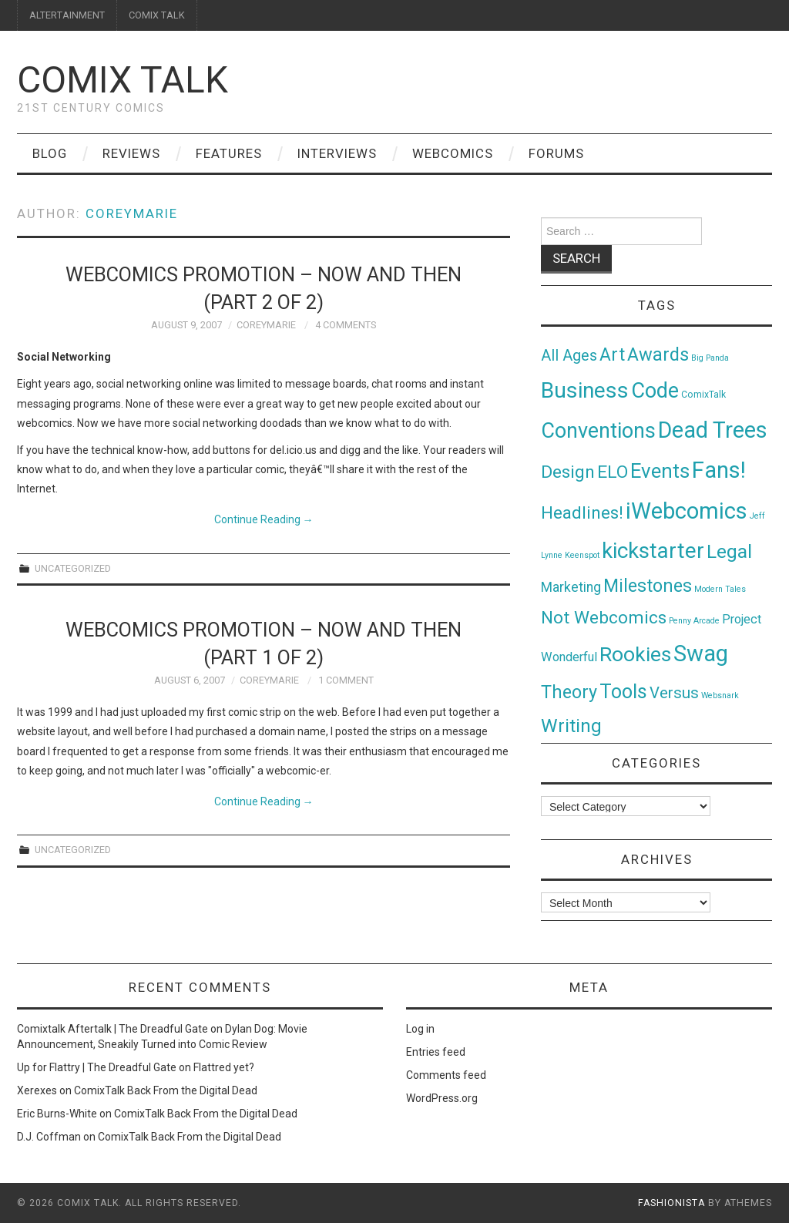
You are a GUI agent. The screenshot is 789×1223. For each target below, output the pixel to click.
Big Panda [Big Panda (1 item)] (710, 358)
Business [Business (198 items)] (585, 390)
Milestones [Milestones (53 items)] (647, 585)
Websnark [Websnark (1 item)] (720, 695)
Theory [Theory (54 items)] (569, 692)
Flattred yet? (223, 1067)
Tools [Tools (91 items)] (623, 691)
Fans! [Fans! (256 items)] (719, 470)
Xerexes (37, 1090)
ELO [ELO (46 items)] (612, 472)
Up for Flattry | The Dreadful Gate (96, 1067)
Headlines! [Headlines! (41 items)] (582, 512)
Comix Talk (122, 80)
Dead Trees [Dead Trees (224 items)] (712, 430)
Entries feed (435, 1052)
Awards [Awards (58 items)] (658, 354)
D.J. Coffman (49, 1137)
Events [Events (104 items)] (660, 470)
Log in (420, 1029)
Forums (556, 153)
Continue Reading (264, 519)
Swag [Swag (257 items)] (700, 653)
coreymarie (132, 213)
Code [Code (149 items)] (655, 390)
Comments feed (446, 1075)
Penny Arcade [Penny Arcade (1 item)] (694, 621)
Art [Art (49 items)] (612, 354)
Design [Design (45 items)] (568, 472)
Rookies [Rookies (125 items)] (635, 654)
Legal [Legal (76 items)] (729, 551)
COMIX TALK (157, 15)
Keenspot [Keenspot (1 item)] (582, 555)
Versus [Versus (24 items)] (674, 693)
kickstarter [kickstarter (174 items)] (653, 550)
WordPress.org (442, 1098)
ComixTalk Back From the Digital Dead (165, 1090)
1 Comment (346, 680)
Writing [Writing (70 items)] (571, 725)
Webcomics (452, 153)
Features (229, 153)
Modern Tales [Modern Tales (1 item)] (720, 589)
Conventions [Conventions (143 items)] (598, 430)
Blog (49, 153)
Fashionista (671, 1203)
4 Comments (345, 325)
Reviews (131, 153)
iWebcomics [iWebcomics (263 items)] (686, 511)
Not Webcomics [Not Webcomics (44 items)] (603, 617)
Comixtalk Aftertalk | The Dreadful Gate (112, 1029)
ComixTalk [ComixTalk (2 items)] (703, 394)
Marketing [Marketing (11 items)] (571, 587)
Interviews (337, 153)
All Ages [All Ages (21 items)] (569, 356)
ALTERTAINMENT (67, 15)
